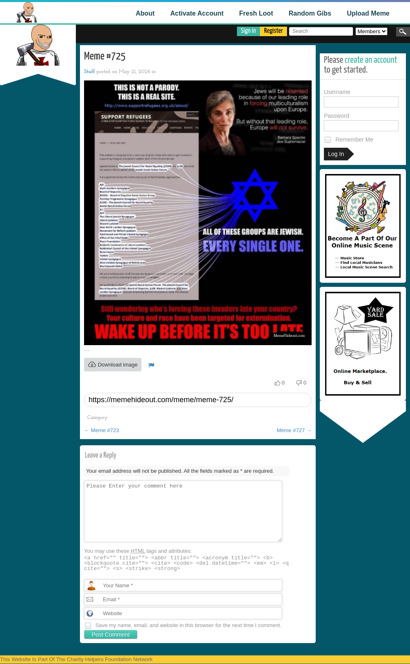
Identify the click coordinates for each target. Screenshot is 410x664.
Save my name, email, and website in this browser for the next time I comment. (189, 625)
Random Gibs (310, 13)
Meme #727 (294, 430)
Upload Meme (368, 13)
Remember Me (348, 140)
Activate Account (196, 13)
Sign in (248, 30)
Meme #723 (101, 430)
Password (361, 121)
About (145, 13)
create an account (371, 60)
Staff (89, 71)
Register (273, 30)
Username (361, 98)
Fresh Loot (256, 13)
